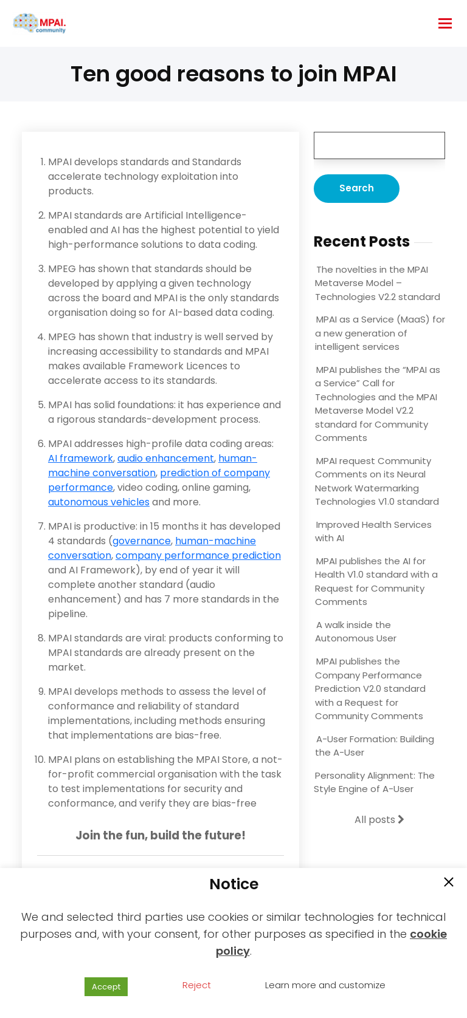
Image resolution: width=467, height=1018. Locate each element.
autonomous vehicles (99, 502)
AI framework (80, 458)
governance (141, 541)
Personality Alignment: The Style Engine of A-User (374, 782)
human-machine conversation (152, 465)
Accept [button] (106, 986)
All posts (379, 820)
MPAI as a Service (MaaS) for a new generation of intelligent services (380, 333)
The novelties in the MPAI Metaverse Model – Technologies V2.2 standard (377, 283)
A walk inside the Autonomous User (355, 631)
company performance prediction (198, 555)
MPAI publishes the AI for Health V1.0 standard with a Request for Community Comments (376, 582)
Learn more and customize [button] (325, 985)
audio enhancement (165, 458)
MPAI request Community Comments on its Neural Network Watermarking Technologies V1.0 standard (377, 481)
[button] (449, 883)
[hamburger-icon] (445, 23)
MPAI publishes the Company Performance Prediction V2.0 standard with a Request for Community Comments (370, 688)
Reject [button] (196, 985)
